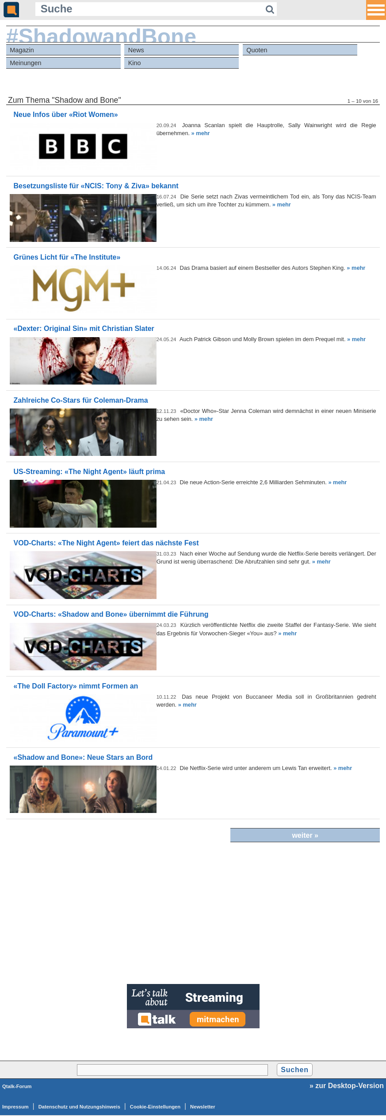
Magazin (22, 50)
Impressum (15, 1106)
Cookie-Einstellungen (155, 1106)
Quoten (256, 50)
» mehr (200, 133)
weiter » (305, 835)
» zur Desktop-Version (347, 1085)
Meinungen (25, 62)
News (136, 50)
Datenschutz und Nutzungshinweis (79, 1106)
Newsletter (202, 1106)
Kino (134, 62)
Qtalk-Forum (17, 1086)
